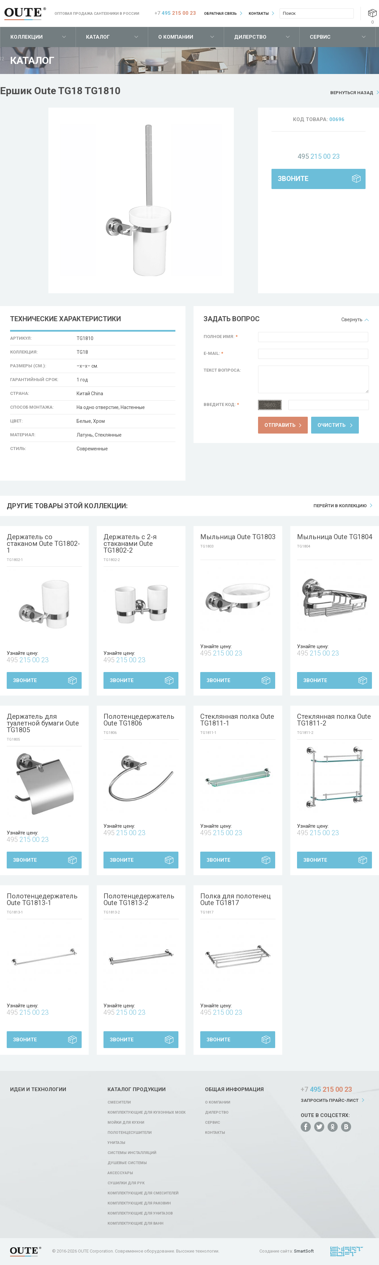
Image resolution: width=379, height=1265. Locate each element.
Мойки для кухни (126, 1122)
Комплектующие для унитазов (140, 1213)
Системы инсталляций (132, 1153)
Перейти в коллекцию (340, 505)
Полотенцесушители (130, 1132)
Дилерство (250, 37)
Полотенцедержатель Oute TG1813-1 (42, 899)
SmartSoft (304, 1251)
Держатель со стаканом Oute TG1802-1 (43, 543)
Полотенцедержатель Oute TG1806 (138, 719)
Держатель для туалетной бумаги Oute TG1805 (43, 723)
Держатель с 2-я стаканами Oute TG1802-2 (130, 543)
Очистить (332, 425)
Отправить (280, 425)
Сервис (320, 37)
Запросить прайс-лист (330, 1100)
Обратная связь (220, 13)
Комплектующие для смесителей (143, 1193)
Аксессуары (120, 1173)
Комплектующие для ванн (135, 1223)
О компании (175, 37)
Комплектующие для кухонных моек (146, 1112)
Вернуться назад (351, 92)
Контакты (259, 13)
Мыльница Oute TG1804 (334, 537)
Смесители (119, 1102)
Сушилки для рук (126, 1183)
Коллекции (26, 37)
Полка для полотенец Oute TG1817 (235, 899)
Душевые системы (127, 1163)
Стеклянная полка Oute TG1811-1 (237, 719)
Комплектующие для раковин (139, 1203)
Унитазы (116, 1143)
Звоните (293, 179)
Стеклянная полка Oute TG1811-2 (334, 719)
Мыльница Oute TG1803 (238, 537)
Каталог (98, 37)
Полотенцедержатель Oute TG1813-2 (138, 899)
